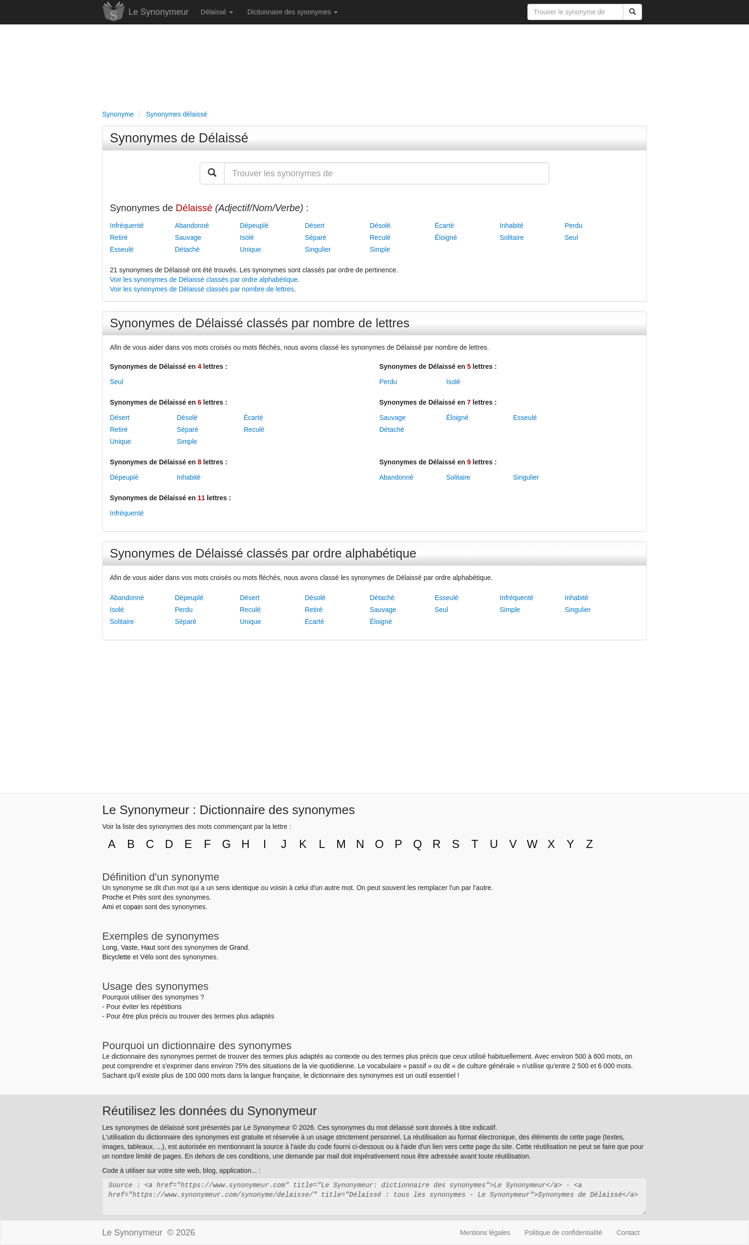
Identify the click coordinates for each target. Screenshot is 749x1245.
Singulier (318, 249)
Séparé (315, 237)
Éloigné (446, 237)
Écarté (444, 225)
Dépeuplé (254, 225)
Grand (238, 947)
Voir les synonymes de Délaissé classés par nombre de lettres (202, 289)
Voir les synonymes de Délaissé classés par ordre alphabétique (204, 279)
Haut (148, 947)
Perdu (573, 225)
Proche (112, 897)
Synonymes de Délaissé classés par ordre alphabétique (263, 553)
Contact (628, 1232)
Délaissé (217, 12)
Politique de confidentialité (563, 1232)
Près (140, 897)
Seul (571, 237)
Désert (314, 225)
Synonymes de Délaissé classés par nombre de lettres (259, 323)
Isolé (247, 237)
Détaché (187, 249)
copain (133, 907)
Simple (380, 249)
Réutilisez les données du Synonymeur (209, 1111)
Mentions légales (485, 1232)
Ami (108, 907)
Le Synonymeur (158, 12)
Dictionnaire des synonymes (292, 12)
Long (109, 947)
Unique (250, 249)
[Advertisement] (374, 65)
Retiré (119, 237)
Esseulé (122, 249)
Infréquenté (127, 225)
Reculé (380, 237)
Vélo (146, 957)
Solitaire (512, 237)
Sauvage (188, 237)
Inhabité (512, 225)
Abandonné (192, 225)
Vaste (129, 947)
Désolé (380, 225)
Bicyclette (116, 957)
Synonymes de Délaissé (179, 138)
